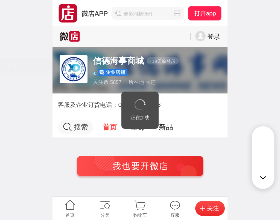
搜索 (75, 127)
